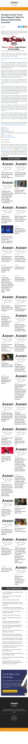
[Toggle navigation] (2, 9)
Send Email (6, 130)
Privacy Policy (14, 718)
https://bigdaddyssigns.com (11, 137)
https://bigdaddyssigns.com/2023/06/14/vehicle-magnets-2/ (13, 125)
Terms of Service (14, 719)
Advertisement (14, 717)
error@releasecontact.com (6, 150)
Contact (14, 715)
